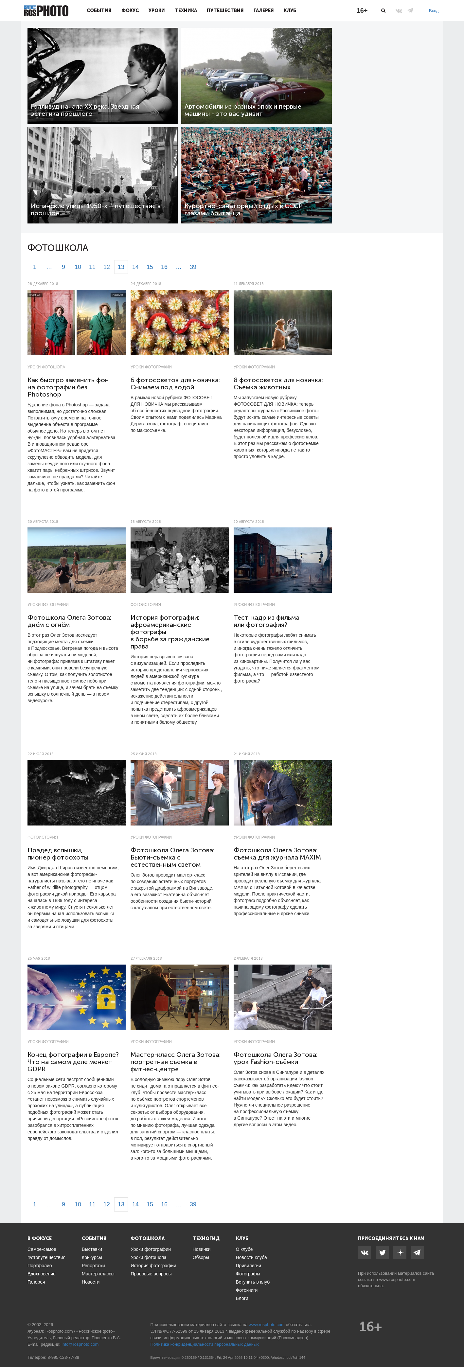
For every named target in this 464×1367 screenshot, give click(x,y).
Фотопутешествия (46, 1257)
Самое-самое (41, 1249)
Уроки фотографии (151, 367)
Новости (90, 1282)
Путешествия (225, 10)
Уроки (157, 10)
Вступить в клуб (253, 1282)
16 (164, 267)
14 (135, 267)
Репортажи (93, 1265)
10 (78, 267)
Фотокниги (247, 1290)
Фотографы (248, 1273)
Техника (186, 10)
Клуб (290, 10)
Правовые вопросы (151, 1273)
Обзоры (201, 1257)
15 (150, 267)
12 (106, 267)
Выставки (92, 1249)
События (99, 10)
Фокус (130, 10)
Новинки (202, 1249)
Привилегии (248, 1265)
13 (121, 267)
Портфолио (39, 1265)
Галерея (264, 10)
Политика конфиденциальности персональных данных (205, 1344)
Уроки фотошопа (46, 367)
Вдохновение (41, 1273)
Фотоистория (146, 604)
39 (193, 267)
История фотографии (153, 1265)
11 (92, 267)
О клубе (244, 1249)
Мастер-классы (98, 1273)
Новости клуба (251, 1257)
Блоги (242, 1298)
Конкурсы (92, 1257)
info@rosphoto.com (80, 1344)
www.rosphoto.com (397, 1279)
